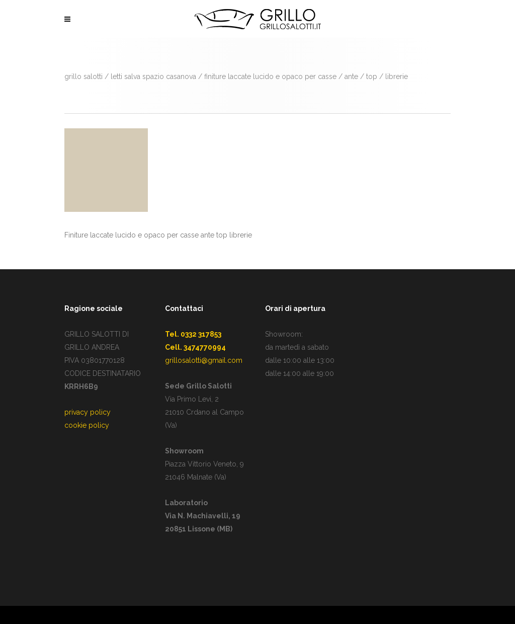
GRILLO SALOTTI (83, 76)
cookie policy (86, 425)
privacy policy (87, 412)
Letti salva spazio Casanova (153, 76)
